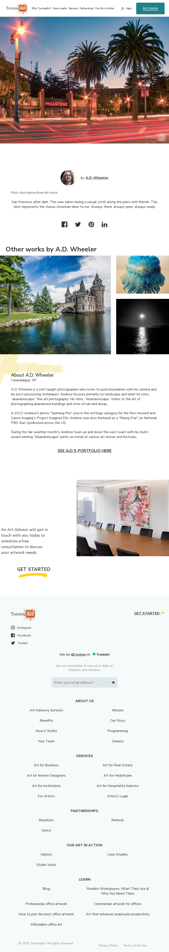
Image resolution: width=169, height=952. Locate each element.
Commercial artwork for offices (117, 903)
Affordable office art (46, 924)
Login (129, 8)
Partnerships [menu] (86, 8)
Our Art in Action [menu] (104, 8)
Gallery (46, 854)
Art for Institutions (46, 785)
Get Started (150, 8)
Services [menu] (73, 8)
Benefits (46, 720)
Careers (118, 741)
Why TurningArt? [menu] (41, 8)
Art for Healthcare (117, 775)
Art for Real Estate (118, 765)
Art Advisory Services (46, 710)
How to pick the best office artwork (46, 914)
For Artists (46, 796)
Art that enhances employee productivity (117, 914)
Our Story (117, 720)
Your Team (46, 741)
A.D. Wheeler (97, 177)
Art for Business (46, 765)
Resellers (46, 820)
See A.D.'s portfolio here (85, 450)
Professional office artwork (46, 903)
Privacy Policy (108, 945)
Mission (117, 710)
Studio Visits (46, 864)
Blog (46, 888)
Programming (117, 731)
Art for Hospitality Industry (118, 785)
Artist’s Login (117, 796)
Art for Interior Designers (46, 775)
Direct (46, 830)
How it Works (46, 731)
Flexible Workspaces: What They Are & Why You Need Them (117, 891)
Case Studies (117, 854)
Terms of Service (135, 945)
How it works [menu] (60, 8)
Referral (117, 820)
